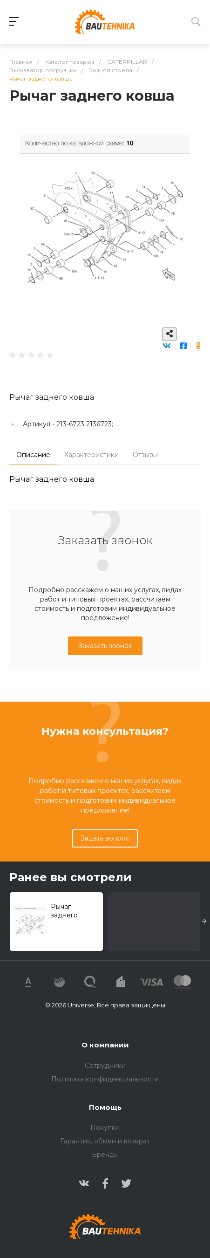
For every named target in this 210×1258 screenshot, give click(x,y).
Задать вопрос (105, 838)
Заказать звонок (105, 646)
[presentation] (204, 921)
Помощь (105, 1107)
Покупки (105, 1127)
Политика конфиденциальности (105, 1079)
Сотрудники (105, 1065)
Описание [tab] (33, 455)
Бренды (105, 1154)
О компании (105, 1044)
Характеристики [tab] (91, 455)
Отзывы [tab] (145, 455)
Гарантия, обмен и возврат (105, 1141)
